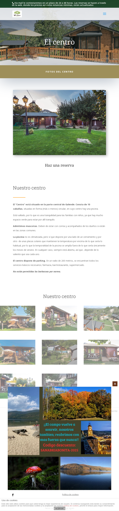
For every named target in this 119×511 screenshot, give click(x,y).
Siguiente (111, 411)
